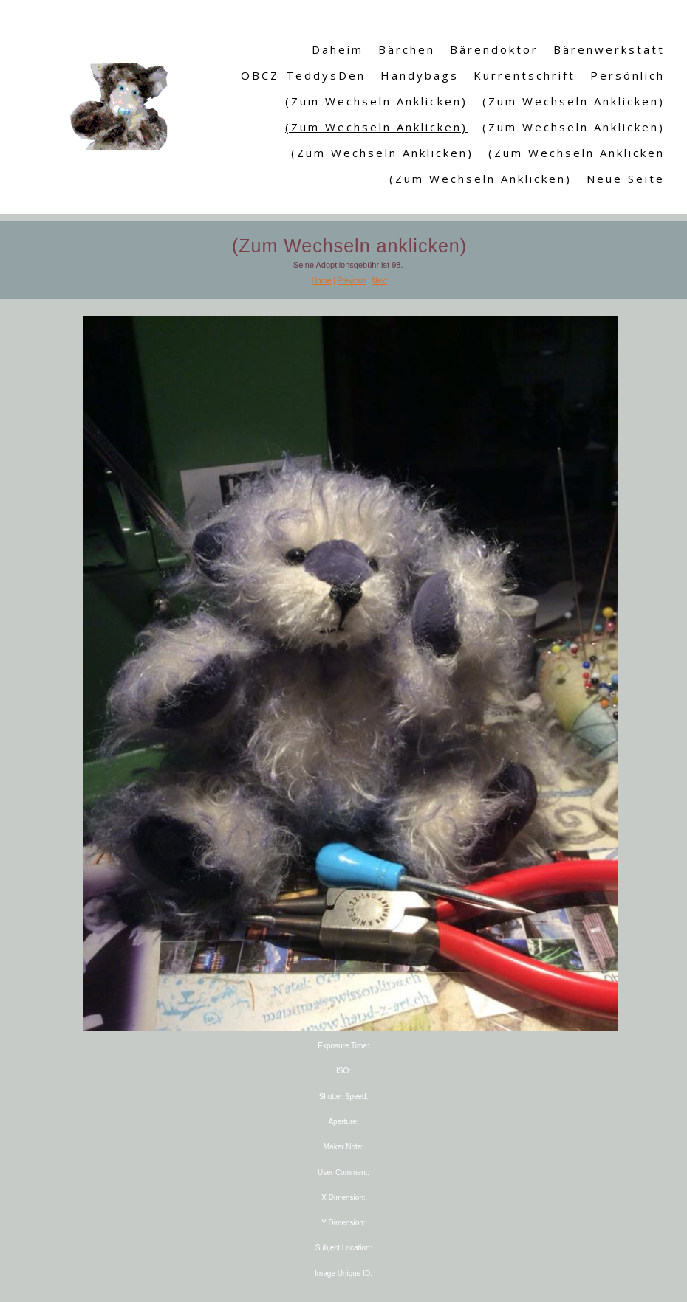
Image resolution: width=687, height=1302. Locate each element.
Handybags (419, 75)
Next (380, 281)
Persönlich (627, 75)
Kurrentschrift (524, 75)
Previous (352, 281)
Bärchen (406, 49)
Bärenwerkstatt (609, 49)
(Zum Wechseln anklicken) (376, 101)
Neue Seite (626, 178)
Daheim (337, 49)
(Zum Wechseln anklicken (576, 152)
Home (322, 281)
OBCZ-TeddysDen (303, 75)
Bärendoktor (494, 49)
